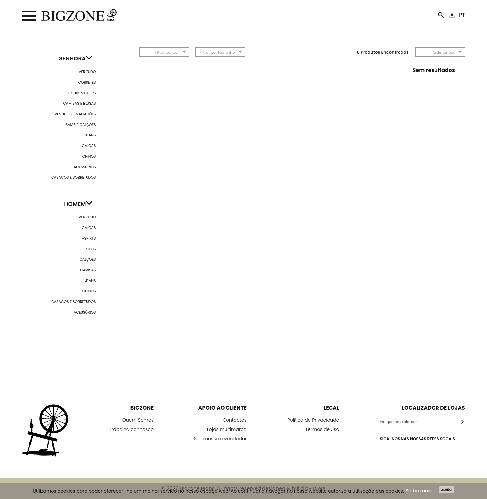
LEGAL (331, 408)
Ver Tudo (87, 71)
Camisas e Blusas (79, 103)
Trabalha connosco (131, 429)
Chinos (89, 156)
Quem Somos (138, 420)
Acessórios (85, 167)
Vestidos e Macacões (75, 114)
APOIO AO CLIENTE (222, 408)
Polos (90, 248)
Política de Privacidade (313, 420)
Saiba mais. (419, 491)
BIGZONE (142, 408)
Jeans (90, 135)
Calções (88, 259)
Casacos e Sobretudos (73, 177)
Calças (89, 145)
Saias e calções (81, 124)
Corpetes (87, 82)
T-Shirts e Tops (81, 93)
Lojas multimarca (227, 429)
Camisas (88, 270)
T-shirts (88, 238)
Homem (75, 204)
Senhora (72, 58)
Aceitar (447, 489)
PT (462, 15)
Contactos (235, 420)
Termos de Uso (322, 429)
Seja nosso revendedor (220, 438)
